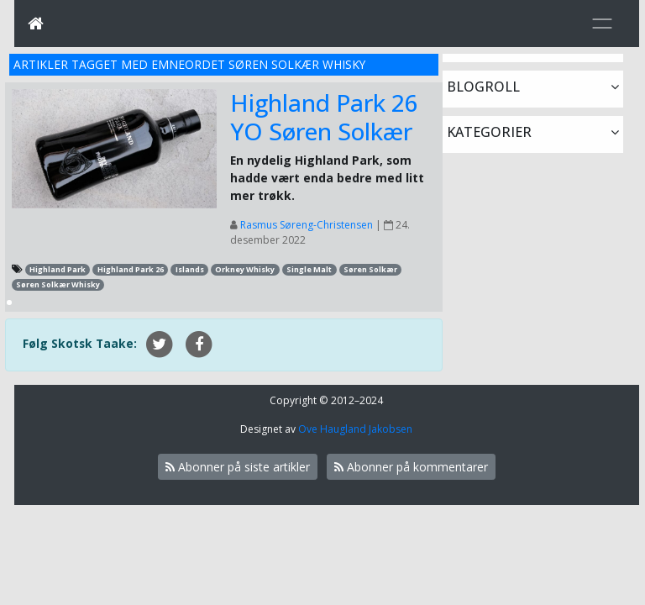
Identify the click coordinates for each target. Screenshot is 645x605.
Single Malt (309, 269)
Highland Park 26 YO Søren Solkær (324, 117)
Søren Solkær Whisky (58, 284)
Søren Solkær (370, 269)
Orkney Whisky (245, 269)
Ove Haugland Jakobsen (355, 429)
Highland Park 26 (130, 269)
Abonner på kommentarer (411, 467)
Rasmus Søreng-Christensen (306, 225)
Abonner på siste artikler (237, 467)
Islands (190, 269)
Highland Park (57, 269)
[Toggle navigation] (602, 23)
